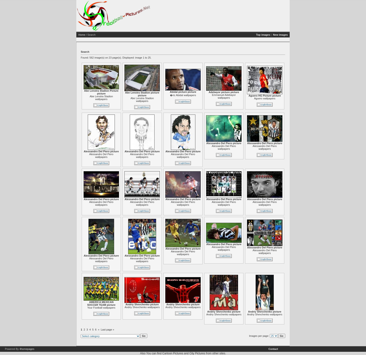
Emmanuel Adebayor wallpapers (224, 96)
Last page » (107, 329)
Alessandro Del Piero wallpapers (101, 155)
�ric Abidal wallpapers (183, 95)
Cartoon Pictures (172, 353)
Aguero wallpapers (264, 98)
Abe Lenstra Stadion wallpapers (101, 98)
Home (81, 34)
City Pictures (197, 353)
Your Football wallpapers (101, 307)
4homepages (26, 349)
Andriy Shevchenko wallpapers (142, 307)
